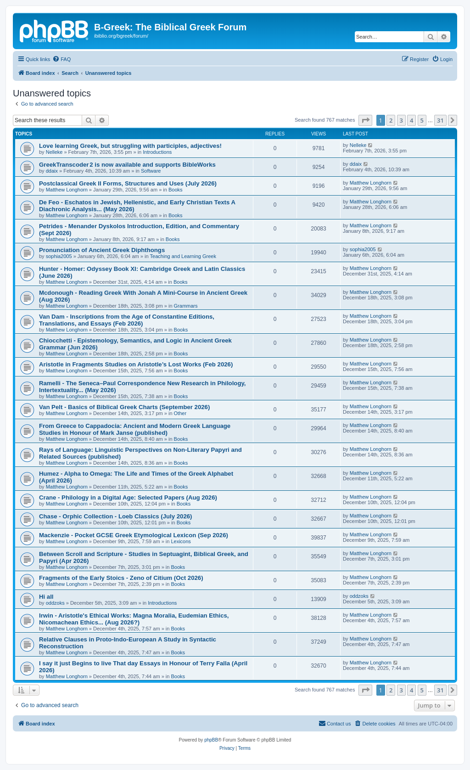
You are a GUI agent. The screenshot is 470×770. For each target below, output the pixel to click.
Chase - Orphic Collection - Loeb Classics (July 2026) (115, 516)
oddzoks (55, 603)
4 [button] (411, 120)
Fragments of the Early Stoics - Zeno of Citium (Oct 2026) (121, 577)
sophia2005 (59, 256)
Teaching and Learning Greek (183, 256)
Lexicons (180, 541)
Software (151, 171)
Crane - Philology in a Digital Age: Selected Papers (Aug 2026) (128, 497)
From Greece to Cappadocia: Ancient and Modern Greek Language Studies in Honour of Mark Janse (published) (134, 429)
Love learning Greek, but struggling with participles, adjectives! (130, 145)
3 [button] (401, 120)
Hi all (46, 596)
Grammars (186, 306)
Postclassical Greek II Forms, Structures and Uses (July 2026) (128, 183)
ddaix (52, 171)
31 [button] (440, 120)
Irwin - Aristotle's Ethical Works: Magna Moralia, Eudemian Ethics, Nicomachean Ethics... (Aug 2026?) (134, 619)
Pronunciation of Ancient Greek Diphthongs (102, 250)
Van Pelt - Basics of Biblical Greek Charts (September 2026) (124, 407)
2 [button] (390, 120)
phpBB (211, 739)
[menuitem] (61, 59)
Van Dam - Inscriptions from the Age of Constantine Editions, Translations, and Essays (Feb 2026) (126, 320)
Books (175, 189)
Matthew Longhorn (67, 189)
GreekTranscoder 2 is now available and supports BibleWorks (127, 164)
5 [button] (422, 120)
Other (180, 413)
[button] (365, 120)
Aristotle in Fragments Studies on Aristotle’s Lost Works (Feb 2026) (136, 364)
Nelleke (54, 152)
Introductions (157, 152)
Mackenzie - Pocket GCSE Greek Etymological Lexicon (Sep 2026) (133, 535)
